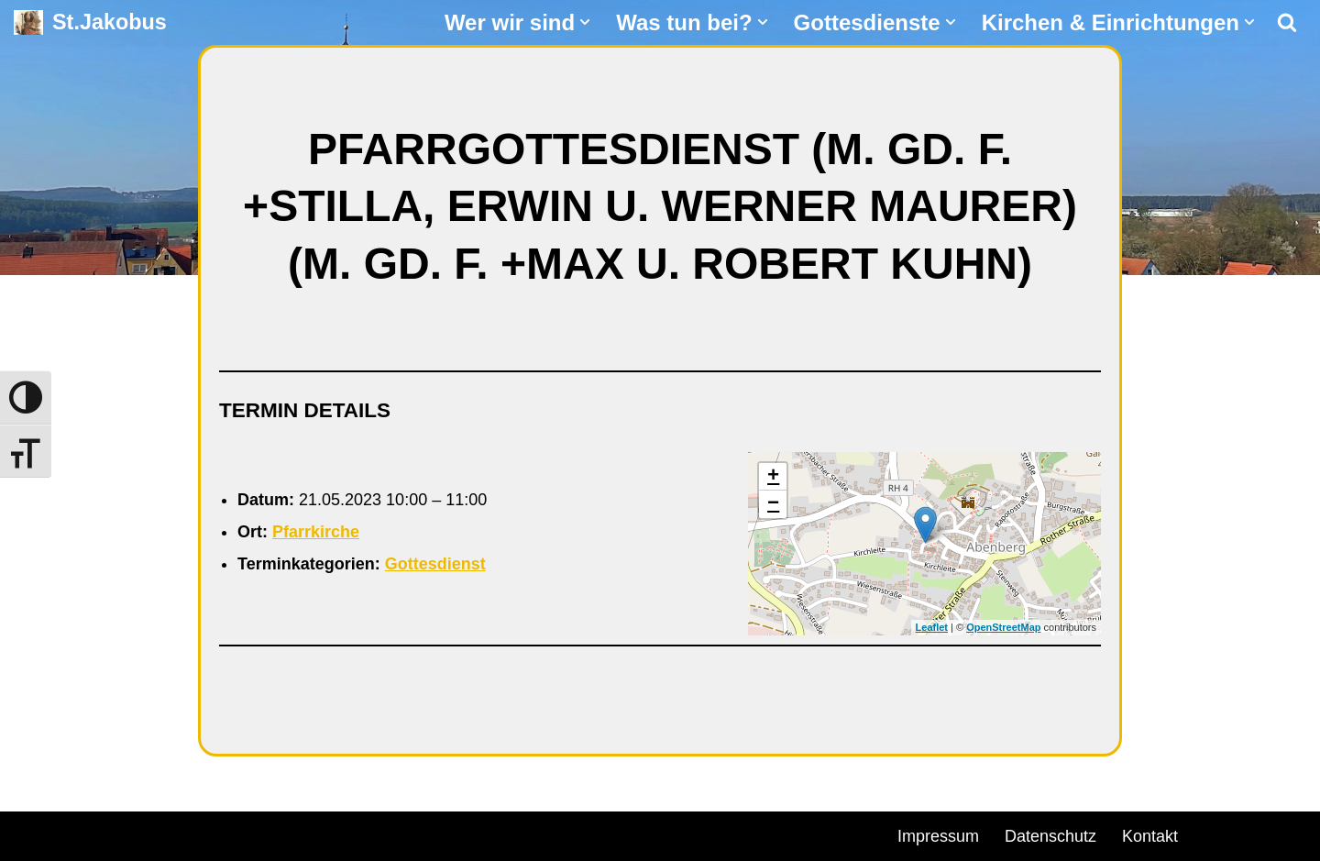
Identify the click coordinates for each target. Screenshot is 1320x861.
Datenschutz (1050, 836)
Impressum (938, 836)
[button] (584, 22)
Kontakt (1150, 836)
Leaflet (932, 627)
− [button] (773, 504)
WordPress (222, 833)
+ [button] (773, 477)
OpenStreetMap (1003, 627)
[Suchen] (1287, 22)
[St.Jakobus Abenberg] (90, 22)
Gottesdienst (435, 564)
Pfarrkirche (315, 532)
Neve (33, 833)
